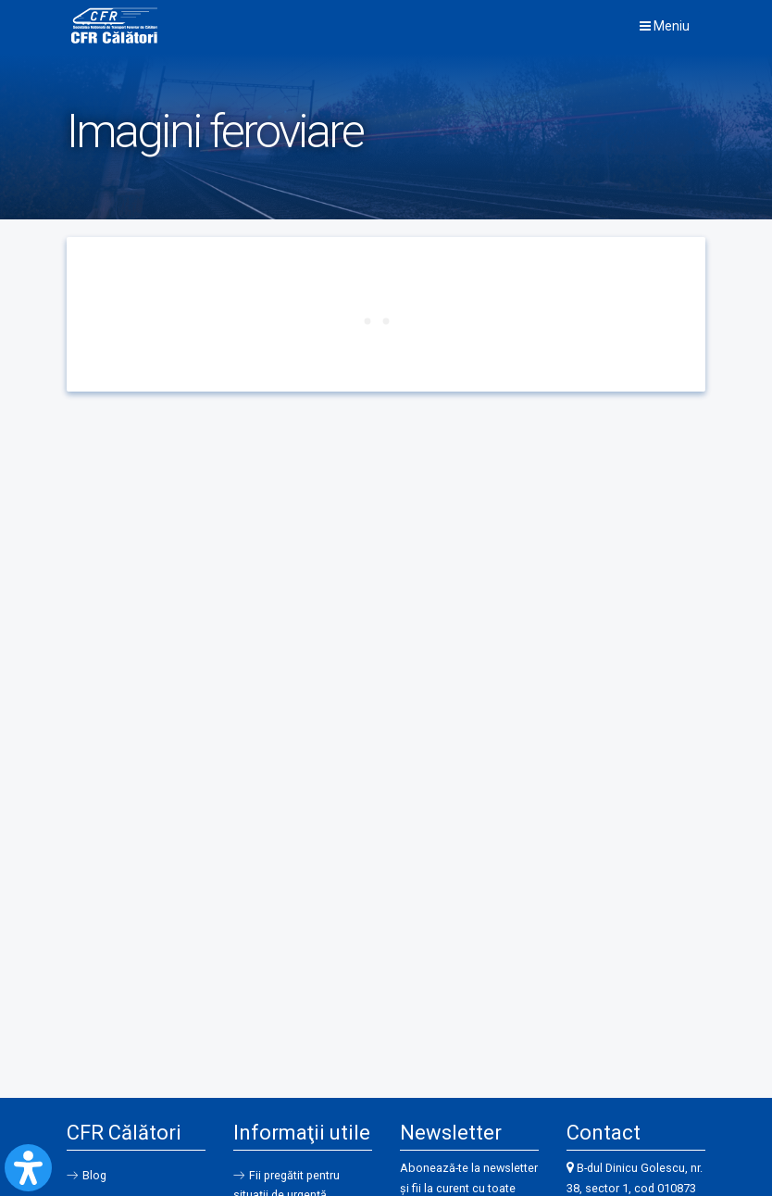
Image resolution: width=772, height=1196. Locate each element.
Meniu (665, 26)
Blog (94, 1175)
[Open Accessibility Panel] (28, 1167)
